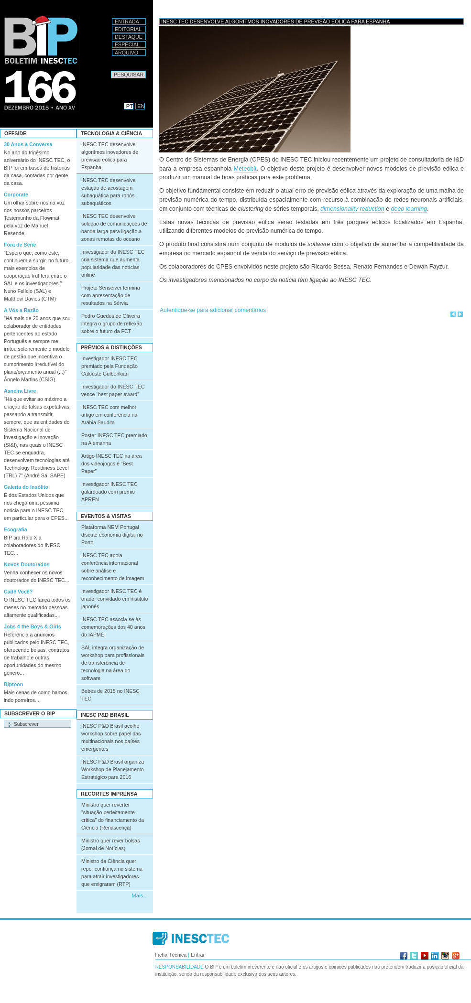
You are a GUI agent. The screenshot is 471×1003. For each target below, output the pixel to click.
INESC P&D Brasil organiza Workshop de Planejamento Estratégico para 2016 (112, 769)
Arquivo (126, 52)
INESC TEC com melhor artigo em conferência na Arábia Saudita (109, 414)
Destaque (128, 37)
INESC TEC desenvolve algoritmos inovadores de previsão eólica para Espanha (109, 155)
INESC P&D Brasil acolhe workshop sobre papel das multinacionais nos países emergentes (111, 737)
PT (129, 106)
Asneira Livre (20, 391)
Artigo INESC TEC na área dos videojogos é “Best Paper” (111, 463)
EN (141, 106)
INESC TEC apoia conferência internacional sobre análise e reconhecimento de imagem (112, 566)
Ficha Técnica (170, 955)
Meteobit (245, 168)
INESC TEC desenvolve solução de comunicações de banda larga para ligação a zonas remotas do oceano (114, 227)
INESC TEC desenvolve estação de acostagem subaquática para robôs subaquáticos (108, 191)
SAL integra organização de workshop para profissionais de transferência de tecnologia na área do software (112, 663)
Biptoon (13, 684)
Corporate (16, 194)
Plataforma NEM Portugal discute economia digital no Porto (112, 534)
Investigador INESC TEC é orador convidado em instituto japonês (114, 598)
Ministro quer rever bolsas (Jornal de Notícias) (110, 844)
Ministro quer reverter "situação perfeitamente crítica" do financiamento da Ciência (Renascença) (112, 816)
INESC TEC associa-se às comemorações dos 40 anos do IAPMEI (113, 626)
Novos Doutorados (26, 564)
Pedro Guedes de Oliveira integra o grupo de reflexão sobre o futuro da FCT (111, 323)
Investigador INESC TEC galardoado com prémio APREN (109, 491)
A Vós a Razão (21, 310)
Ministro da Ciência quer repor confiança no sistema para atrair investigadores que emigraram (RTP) (111, 872)
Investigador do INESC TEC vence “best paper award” (112, 390)
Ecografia (15, 529)
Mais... (139, 895)
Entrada (127, 21)
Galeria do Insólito (26, 487)
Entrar (198, 955)
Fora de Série (20, 245)
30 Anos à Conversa (28, 144)
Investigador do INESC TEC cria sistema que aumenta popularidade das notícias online (112, 263)
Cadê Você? (18, 591)
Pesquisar (110, 70)
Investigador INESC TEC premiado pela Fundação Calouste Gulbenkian (109, 366)
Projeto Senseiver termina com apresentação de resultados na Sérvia (110, 295)
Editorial (128, 29)
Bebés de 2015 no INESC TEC (110, 694)
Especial (127, 44)
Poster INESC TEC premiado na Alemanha (114, 439)
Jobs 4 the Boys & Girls (32, 626)
